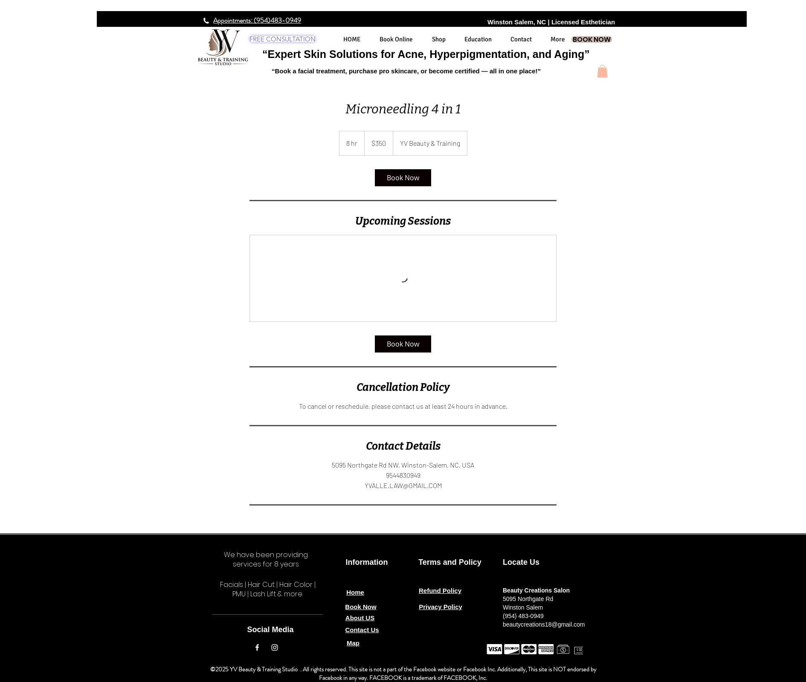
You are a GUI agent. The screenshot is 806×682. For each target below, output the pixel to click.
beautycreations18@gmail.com (544, 624)
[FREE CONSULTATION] (282, 39)
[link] (403, 177)
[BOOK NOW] (591, 39)
